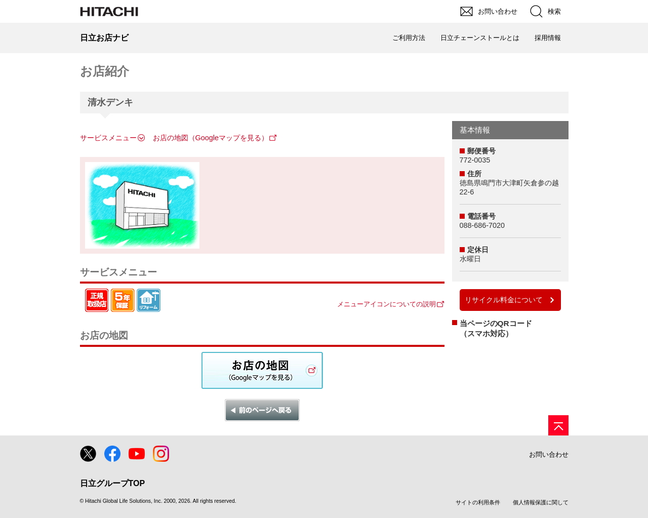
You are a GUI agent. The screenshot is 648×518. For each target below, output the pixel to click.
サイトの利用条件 (478, 502)
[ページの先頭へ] (558, 425)
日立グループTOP (112, 483)
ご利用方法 (408, 38)
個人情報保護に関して (541, 502)
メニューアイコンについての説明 (386, 304)
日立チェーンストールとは (479, 38)
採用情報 (548, 38)
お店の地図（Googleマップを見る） (210, 138)
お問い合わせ (549, 454)
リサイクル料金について (504, 300)
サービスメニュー (108, 138)
